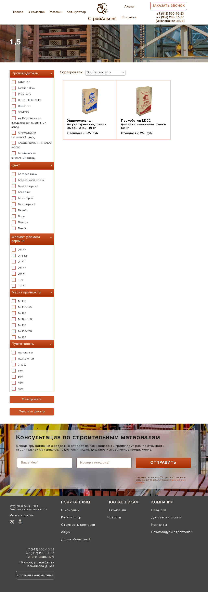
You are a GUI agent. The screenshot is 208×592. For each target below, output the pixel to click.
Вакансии (158, 510)
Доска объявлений (76, 539)
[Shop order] (105, 73)
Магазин (56, 12)
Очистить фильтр (32, 411)
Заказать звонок (168, 5)
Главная (17, 12)
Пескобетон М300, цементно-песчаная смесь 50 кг (143, 124)
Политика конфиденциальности (28, 509)
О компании (37, 12)
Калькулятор (76, 12)
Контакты (129, 17)
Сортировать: (71, 72)
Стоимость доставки (78, 524)
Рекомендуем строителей (171, 532)
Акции (129, 6)
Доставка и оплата (166, 517)
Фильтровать (31, 399)
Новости (114, 517)
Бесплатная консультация (35, 575)
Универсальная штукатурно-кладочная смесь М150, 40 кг (86, 124)
